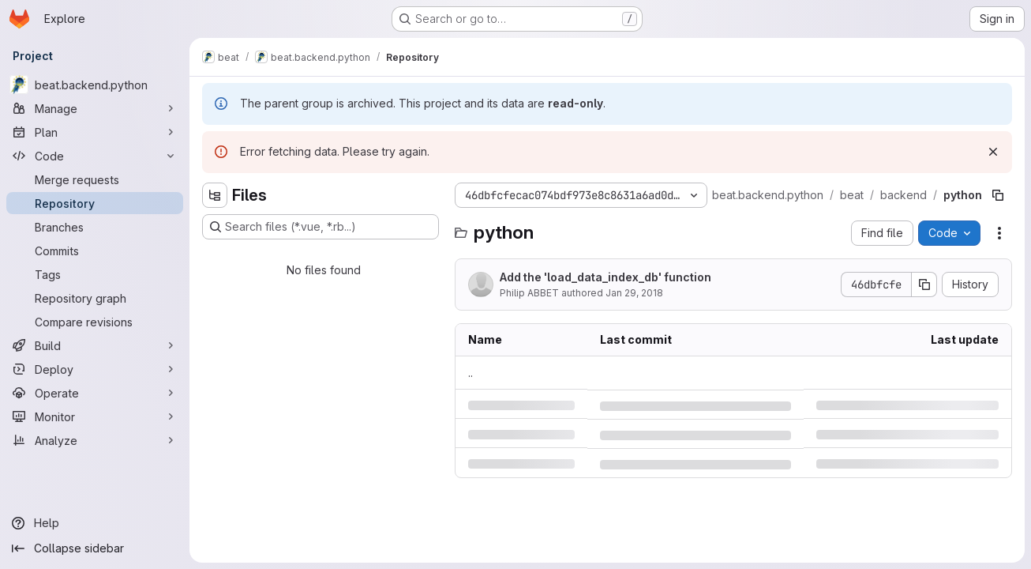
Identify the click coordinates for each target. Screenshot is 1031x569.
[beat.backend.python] (94, 84)
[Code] (94, 156)
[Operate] (94, 393)
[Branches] (94, 227)
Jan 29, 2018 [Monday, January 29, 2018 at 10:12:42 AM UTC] (634, 293)
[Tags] (94, 274)
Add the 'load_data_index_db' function (605, 277)
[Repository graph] (94, 298)
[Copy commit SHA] (924, 284)
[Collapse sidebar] (94, 548)
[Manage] (94, 108)
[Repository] (94, 203)
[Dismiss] (993, 151)
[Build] (94, 345)
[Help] (94, 523)
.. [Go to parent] (470, 372)
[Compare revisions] (94, 322)
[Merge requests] (94, 179)
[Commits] (94, 250)
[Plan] (94, 132)
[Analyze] (94, 440)
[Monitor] (94, 416)
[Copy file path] (997, 195)
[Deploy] (94, 369)
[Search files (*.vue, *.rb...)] (320, 226)
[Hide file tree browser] (214, 195)
